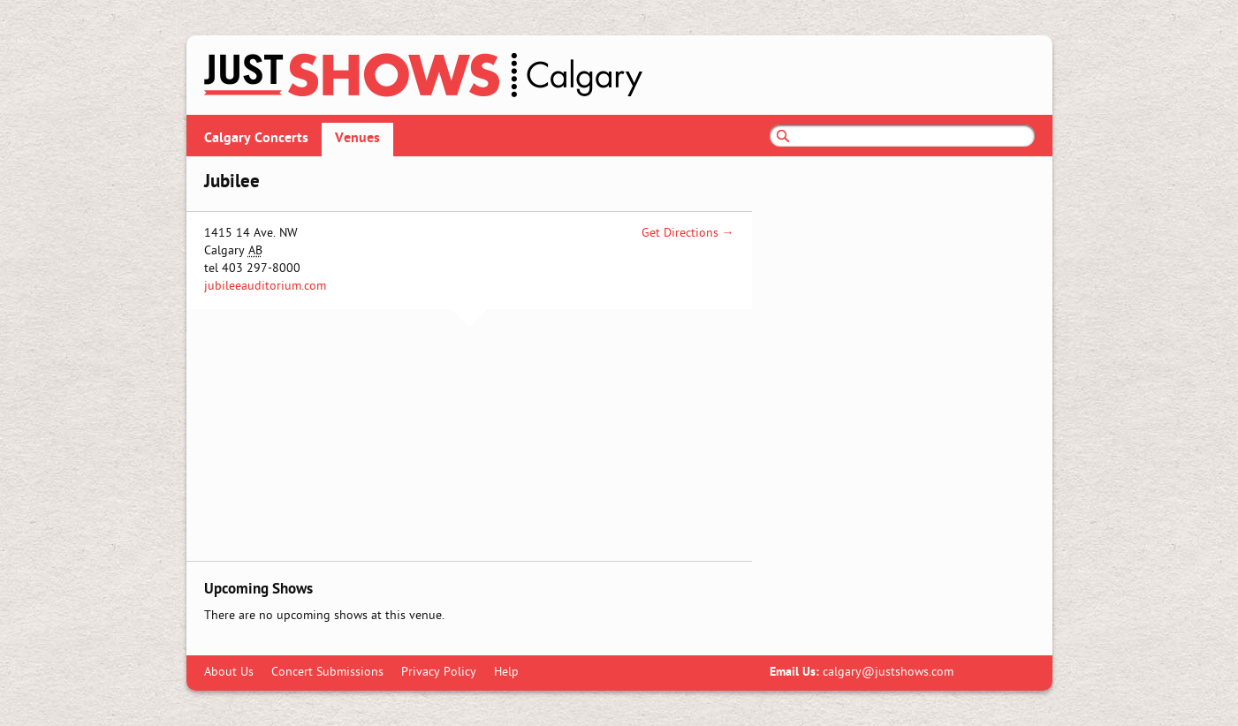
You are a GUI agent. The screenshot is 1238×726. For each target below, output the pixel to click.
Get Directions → (688, 233)
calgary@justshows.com (888, 672)
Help (506, 672)
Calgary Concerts (256, 138)
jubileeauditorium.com (265, 286)
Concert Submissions (327, 672)
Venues (357, 139)
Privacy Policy (438, 672)
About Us (229, 672)
